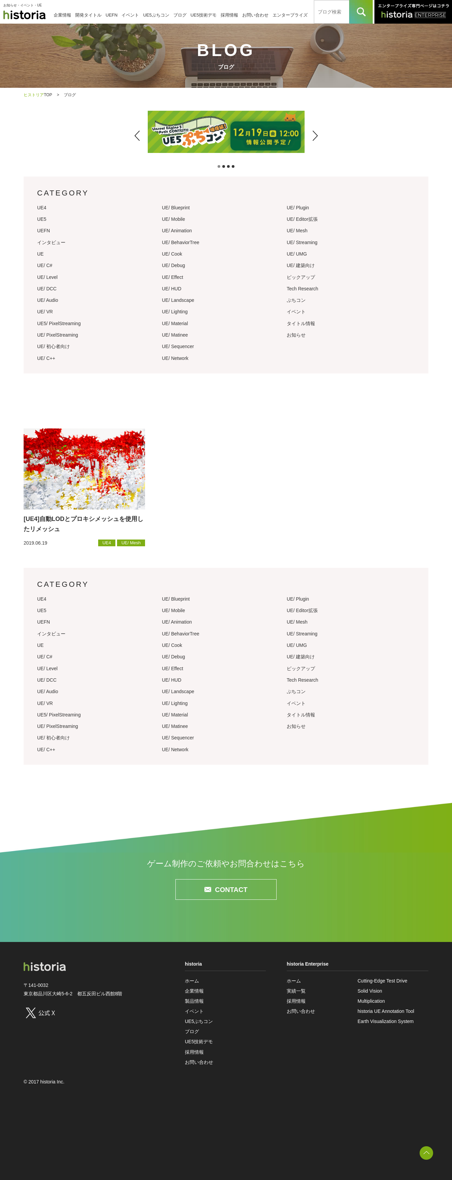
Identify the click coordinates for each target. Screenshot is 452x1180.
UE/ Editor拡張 (302, 219)
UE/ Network (175, 358)
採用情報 (229, 15)
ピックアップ (301, 277)
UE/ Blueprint (176, 207)
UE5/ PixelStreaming (59, 323)
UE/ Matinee (175, 335)
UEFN (111, 15)
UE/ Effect (172, 277)
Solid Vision (370, 991)
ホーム (192, 981)
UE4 (41, 207)
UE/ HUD (171, 288)
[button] (137, 135)
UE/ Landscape (178, 300)
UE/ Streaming (302, 242)
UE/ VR (45, 311)
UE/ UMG (297, 254)
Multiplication (371, 1001)
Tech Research (302, 288)
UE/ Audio (47, 300)
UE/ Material (175, 323)
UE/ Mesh (297, 230)
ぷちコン (296, 300)
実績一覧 (296, 991)
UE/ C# (44, 265)
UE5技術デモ (204, 15)
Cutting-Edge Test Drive (382, 981)
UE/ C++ (46, 358)
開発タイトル (88, 15)
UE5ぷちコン (156, 15)
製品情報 (194, 1001)
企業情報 (62, 15)
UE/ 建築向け (301, 265)
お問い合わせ (255, 15)
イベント (130, 15)
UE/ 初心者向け (53, 346)
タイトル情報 (301, 323)
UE (40, 254)
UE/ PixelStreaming (57, 335)
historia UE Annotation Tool (386, 1011)
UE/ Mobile (173, 219)
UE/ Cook (172, 254)
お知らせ (296, 335)
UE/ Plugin (298, 207)
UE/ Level (47, 277)
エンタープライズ (290, 15)
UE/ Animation (177, 230)
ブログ (180, 15)
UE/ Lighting (175, 311)
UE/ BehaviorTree (180, 242)
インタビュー (51, 242)
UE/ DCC (47, 288)
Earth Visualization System (386, 1021)
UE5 (41, 219)
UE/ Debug (173, 265)
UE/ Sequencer (178, 346)
